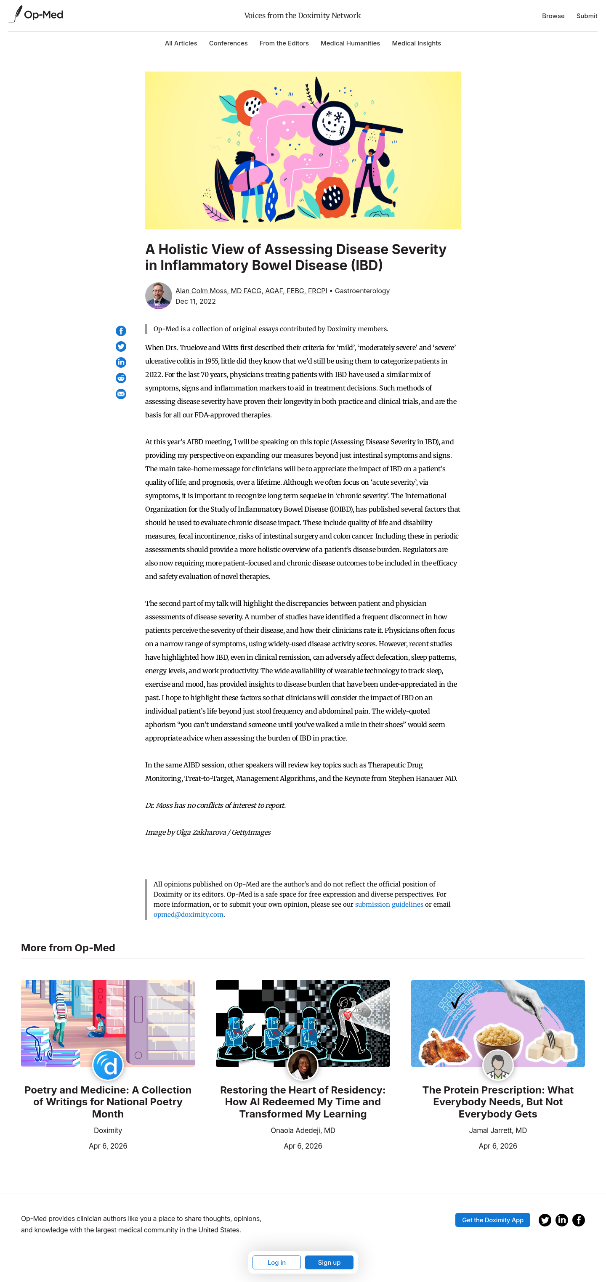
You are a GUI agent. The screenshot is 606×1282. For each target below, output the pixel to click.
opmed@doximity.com (188, 914)
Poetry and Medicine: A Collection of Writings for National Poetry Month (107, 1102)
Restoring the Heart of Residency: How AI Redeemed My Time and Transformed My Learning (303, 1102)
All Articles (181, 43)
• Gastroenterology (359, 291)
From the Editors (284, 43)
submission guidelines (389, 904)
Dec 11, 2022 (195, 301)
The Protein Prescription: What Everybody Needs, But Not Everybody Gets (498, 1102)
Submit (587, 16)
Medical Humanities (350, 43)
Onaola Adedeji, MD (303, 1130)
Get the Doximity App (493, 1220)
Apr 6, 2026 (74, 1145)
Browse (553, 16)
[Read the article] (108, 1024)
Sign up (329, 1262)
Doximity (108, 1130)
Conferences (228, 43)
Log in (277, 1262)
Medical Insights (416, 43)
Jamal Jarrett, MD (498, 1130)
